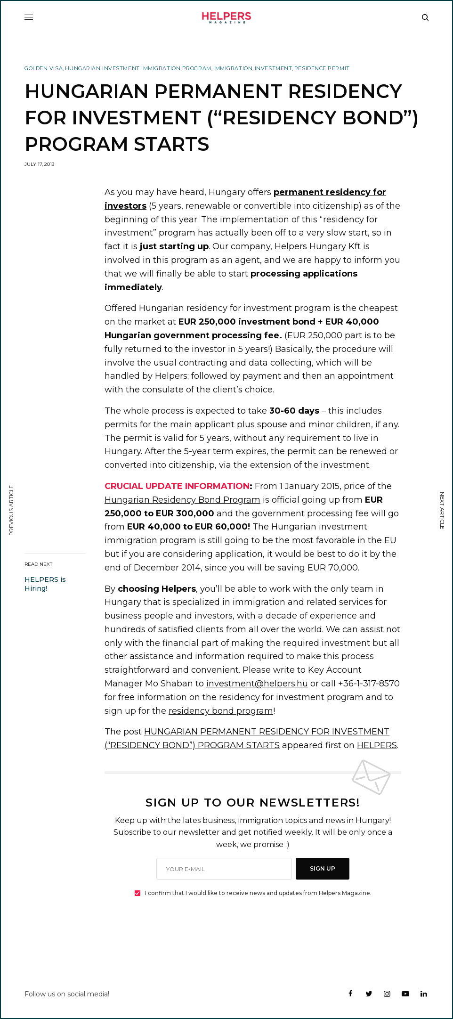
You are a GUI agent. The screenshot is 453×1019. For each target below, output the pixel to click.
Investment (273, 68)
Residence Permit (322, 68)
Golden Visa (43, 68)
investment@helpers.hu (257, 683)
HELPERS (377, 745)
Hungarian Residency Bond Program (182, 500)
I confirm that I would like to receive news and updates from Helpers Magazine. (258, 893)
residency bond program (221, 711)
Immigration (232, 68)
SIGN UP (322, 868)
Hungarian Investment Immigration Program (138, 68)
